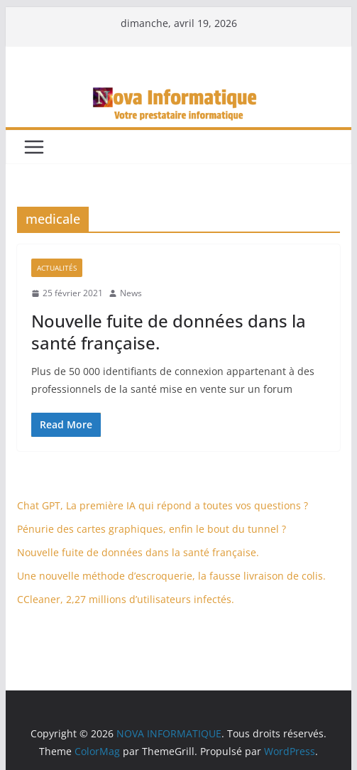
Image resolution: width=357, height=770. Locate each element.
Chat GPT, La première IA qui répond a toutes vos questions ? (162, 505)
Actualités (57, 268)
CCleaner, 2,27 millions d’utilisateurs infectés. (125, 599)
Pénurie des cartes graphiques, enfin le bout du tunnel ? (151, 529)
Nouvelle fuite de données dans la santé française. (168, 331)
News (131, 293)
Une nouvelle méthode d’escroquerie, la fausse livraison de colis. (171, 575)
